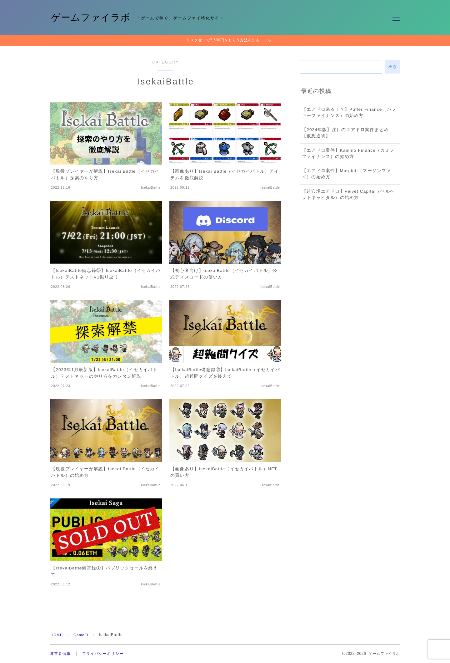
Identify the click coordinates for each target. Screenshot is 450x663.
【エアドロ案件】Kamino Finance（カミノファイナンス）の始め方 (348, 153)
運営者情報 (60, 653)
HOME (57, 635)
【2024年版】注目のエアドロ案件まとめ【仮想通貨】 (345, 132)
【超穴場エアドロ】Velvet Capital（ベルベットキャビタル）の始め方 (348, 194)
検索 (392, 67)
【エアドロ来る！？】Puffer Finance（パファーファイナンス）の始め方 (349, 112)
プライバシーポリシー (102, 653)
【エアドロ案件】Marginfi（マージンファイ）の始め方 (346, 173)
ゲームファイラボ (92, 17)
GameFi (82, 635)
